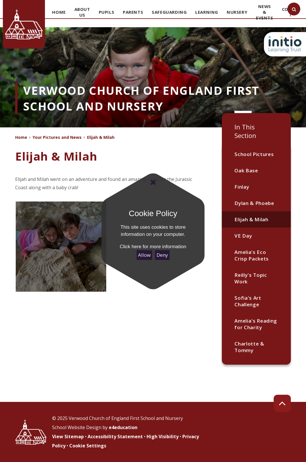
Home (21, 137)
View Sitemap (68, 436)
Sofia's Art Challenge (247, 301)
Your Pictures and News (57, 137)
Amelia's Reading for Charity (255, 324)
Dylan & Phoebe (254, 203)
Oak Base (246, 170)
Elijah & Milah (251, 219)
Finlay (241, 186)
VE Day (243, 235)
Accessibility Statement (115, 436)
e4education (123, 427)
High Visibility (163, 436)
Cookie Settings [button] (87, 446)
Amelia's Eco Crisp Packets (251, 255)
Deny (162, 255)
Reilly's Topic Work (250, 278)
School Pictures (254, 154)
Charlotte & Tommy (249, 347)
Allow (144, 255)
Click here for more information (153, 246)
